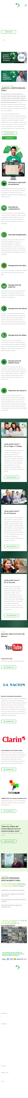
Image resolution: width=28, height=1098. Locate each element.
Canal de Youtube (9, 841)
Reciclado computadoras (7, 1045)
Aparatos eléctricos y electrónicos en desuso (12, 1035)
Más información (9, 133)
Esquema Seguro (5, 1051)
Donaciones (9, 138)
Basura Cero (4, 1041)
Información (8, 32)
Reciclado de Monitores (7, 1048)
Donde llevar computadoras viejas (9, 1038)
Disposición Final (5, 1054)
